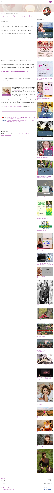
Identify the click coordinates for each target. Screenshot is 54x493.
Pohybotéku (19, 92)
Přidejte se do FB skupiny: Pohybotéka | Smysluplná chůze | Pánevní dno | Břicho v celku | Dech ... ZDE (21, 121)
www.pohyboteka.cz (17, 106)
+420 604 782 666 (7, 487)
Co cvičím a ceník (10, 1)
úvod (1, 13)
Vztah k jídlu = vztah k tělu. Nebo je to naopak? (45, 403)
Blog (31, 1)
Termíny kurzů (16, 1)
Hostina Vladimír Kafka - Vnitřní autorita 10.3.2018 (44, 365)
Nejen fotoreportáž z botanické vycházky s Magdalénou (44, 177)
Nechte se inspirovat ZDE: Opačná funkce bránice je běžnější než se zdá (14, 71)
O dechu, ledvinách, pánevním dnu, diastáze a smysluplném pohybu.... (45, 197)
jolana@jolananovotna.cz (8, 489)
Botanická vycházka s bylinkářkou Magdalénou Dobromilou (44, 217)
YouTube (25, 24)
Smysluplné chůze (17, 90)
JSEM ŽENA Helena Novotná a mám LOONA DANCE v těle (44, 320)
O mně (6, 1)
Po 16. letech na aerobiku (43, 119)
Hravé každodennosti (42, 230)
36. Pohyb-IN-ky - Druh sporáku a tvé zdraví (44, 78)
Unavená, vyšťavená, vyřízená (43, 138)
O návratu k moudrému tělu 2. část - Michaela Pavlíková (45, 446)
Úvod (3, 1)
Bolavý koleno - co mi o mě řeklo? (44, 38)
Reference (28, 1)
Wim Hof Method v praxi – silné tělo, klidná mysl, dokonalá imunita (45, 264)
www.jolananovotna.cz (9, 106)
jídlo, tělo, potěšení (7, 24)
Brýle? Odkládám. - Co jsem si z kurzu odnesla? (44, 277)
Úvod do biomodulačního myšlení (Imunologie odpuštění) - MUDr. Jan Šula (44, 379)
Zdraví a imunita (31, 24)
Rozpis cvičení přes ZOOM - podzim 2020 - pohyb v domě (43, 250)
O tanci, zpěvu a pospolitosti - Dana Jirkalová (43, 305)
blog (4, 13)
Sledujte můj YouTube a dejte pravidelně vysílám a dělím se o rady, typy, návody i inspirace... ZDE (21, 118)
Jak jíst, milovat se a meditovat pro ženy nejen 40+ (45, 58)
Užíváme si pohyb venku (42, 336)
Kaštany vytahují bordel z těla (43, 157)
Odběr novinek (38, 1)
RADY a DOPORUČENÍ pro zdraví (17, 24)
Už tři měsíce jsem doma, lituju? (44, 431)
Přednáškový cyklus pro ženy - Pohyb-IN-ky (44, 99)
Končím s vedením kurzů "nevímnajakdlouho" (42, 417)
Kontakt (34, 1)
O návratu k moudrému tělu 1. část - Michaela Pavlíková (45, 474)
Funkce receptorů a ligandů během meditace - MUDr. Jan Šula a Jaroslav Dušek (45, 350)
